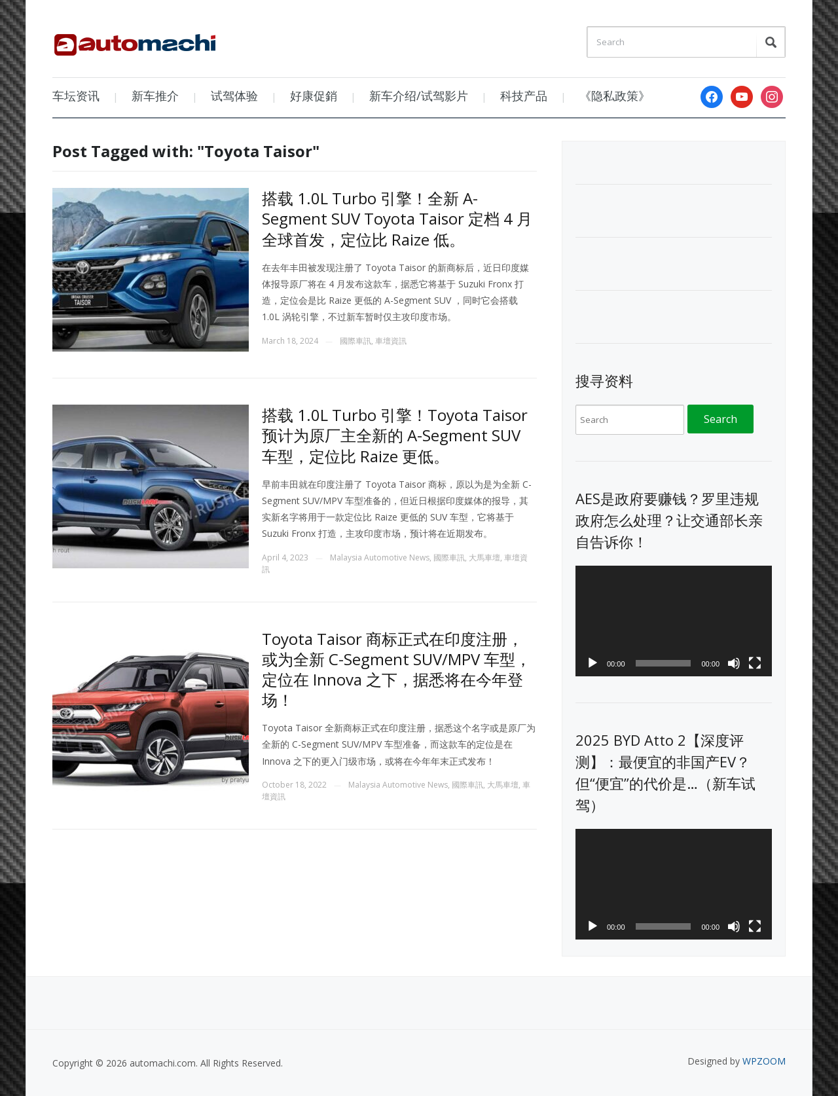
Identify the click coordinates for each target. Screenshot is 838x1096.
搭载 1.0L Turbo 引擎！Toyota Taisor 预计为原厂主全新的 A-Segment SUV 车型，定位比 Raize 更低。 (395, 435)
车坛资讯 (76, 95)
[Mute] (733, 663)
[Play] (592, 663)
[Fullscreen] (754, 663)
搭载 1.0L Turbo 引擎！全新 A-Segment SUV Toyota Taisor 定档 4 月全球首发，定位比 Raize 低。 (397, 218)
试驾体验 (234, 95)
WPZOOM (764, 1061)
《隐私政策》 (614, 95)
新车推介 (155, 95)
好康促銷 (313, 95)
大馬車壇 (484, 557)
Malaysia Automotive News (379, 557)
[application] (673, 621)
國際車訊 (355, 340)
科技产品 (523, 95)
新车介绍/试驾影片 (418, 95)
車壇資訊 (391, 340)
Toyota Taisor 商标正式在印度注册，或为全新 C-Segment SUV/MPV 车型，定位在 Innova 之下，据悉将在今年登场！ (396, 669)
